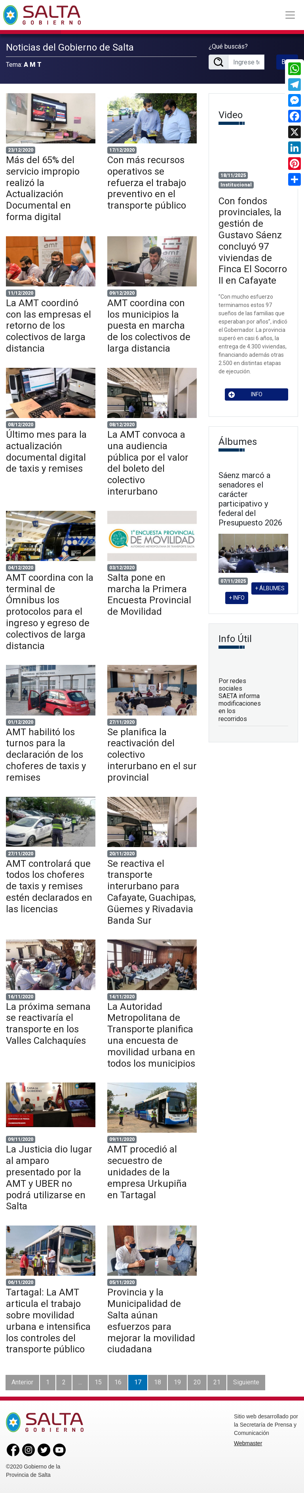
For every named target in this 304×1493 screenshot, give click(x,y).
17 (137, 1382)
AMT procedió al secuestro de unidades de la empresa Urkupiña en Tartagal (147, 1172)
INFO (245, 394)
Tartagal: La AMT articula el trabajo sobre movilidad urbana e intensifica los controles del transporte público (48, 1321)
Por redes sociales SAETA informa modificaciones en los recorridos (239, 700)
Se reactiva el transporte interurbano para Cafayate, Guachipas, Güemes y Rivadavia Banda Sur (151, 892)
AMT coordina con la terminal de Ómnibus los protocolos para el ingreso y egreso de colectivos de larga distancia (49, 611)
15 (98, 1382)
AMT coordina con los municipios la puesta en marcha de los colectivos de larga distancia (148, 325)
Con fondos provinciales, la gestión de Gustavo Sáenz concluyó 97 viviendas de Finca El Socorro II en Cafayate (252, 241)
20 (197, 1382)
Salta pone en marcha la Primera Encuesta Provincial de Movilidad (149, 594)
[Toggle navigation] (290, 15)
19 (177, 1382)
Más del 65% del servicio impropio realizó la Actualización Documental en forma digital (43, 188)
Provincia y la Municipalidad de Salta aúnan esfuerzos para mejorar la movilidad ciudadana (151, 1321)
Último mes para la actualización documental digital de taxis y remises (46, 451)
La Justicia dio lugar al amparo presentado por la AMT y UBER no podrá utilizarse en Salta (49, 1178)
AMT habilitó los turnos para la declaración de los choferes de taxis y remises (46, 755)
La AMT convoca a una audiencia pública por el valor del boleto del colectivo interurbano (147, 463)
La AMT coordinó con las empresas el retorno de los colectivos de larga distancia (48, 325)
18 (157, 1382)
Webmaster (248, 1443)
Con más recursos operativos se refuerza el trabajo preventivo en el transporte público (146, 182)
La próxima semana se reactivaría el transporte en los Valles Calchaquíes (48, 1023)
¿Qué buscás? (228, 46)
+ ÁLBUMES (270, 588)
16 (118, 1382)
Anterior (22, 1382)
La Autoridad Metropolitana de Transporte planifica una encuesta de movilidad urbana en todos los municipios (151, 1035)
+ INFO (237, 598)
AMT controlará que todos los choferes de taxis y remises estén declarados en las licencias (49, 886)
